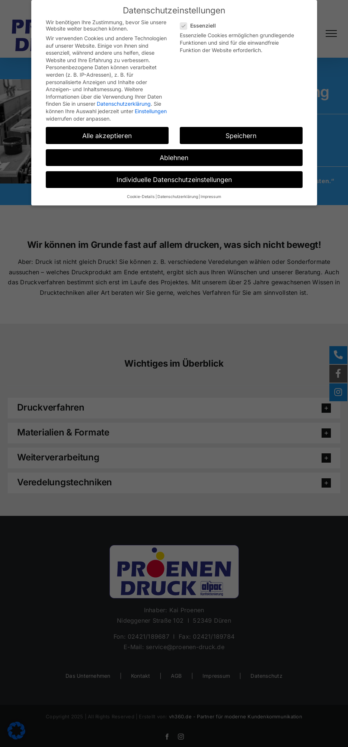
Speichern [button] (241, 136)
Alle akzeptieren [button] (107, 136)
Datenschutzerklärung (124, 103)
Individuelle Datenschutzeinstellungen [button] (174, 179)
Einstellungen (151, 111)
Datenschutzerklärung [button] (177, 196)
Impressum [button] (211, 196)
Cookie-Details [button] (141, 196)
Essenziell (201, 25)
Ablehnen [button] (174, 158)
